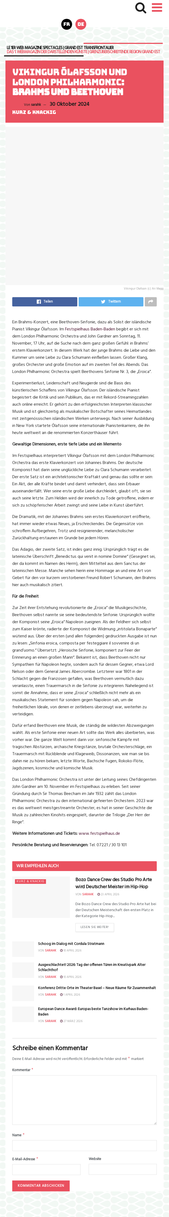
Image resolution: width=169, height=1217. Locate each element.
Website (95, 1162)
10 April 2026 (70, 952)
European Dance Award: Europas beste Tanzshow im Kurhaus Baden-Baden (93, 1013)
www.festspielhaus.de (99, 834)
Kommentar (23, 1073)
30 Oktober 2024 (69, 104)
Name (18, 1138)
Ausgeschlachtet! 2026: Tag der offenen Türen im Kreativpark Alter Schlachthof (91, 969)
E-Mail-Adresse (25, 1162)
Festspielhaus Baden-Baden (90, 330)
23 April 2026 (108, 895)
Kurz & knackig (34, 112)
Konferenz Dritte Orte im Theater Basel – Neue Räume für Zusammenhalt (97, 989)
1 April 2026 (70, 996)
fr (66, 24)
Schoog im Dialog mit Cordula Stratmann (71, 945)
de (81, 24)
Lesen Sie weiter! (95, 928)
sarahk (36, 105)
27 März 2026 (71, 1022)
